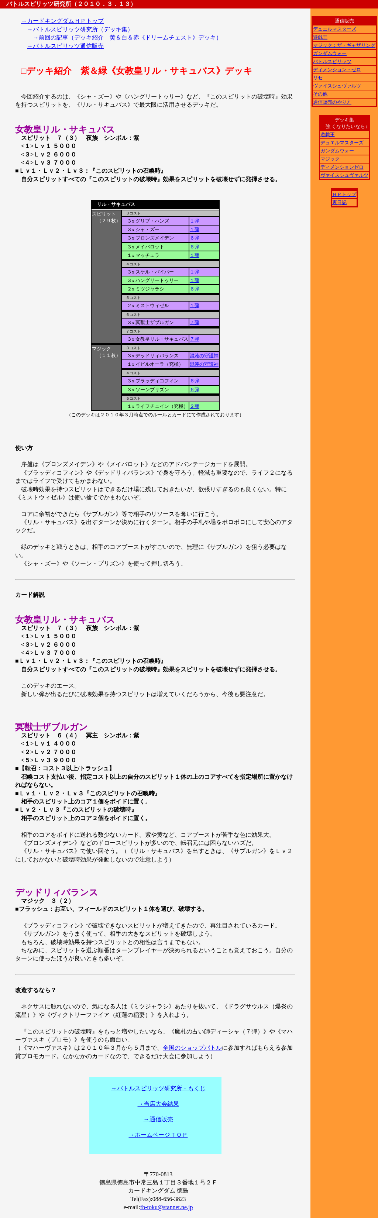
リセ (318, 77)
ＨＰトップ (344, 194)
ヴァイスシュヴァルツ (337, 86)
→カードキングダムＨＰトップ (62, 21)
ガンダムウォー (330, 53)
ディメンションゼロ (342, 167)
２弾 (194, 406)
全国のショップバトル (192, 1048)
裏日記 (339, 202)
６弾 (194, 238)
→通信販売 (158, 1119)
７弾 (194, 322)
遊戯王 (320, 37)
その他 (320, 94)
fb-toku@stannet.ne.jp (166, 1207)
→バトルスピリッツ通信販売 (65, 46)
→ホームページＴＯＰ (158, 1135)
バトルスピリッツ (332, 61)
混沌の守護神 (204, 355)
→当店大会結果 (158, 1104)
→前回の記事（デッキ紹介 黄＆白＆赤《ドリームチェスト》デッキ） (127, 37)
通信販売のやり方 (332, 102)
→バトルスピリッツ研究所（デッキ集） (80, 29)
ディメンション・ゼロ (337, 69)
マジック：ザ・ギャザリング (344, 45)
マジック (330, 159)
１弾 (194, 221)
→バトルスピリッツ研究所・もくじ (158, 1088)
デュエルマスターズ (334, 29)
